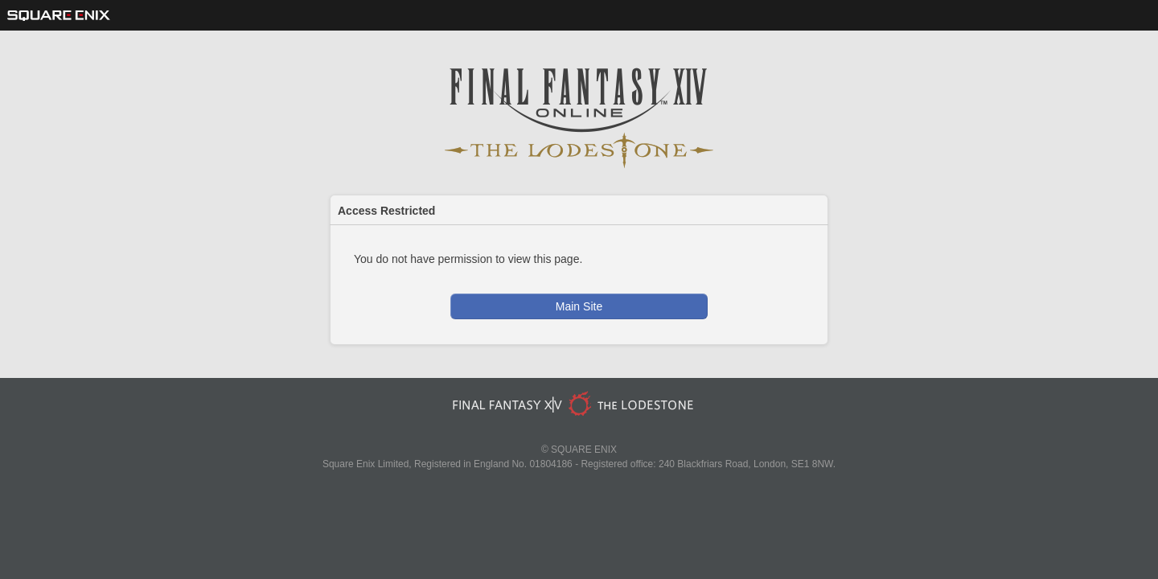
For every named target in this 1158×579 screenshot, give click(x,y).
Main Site (579, 306)
